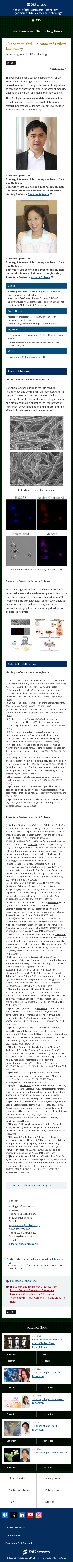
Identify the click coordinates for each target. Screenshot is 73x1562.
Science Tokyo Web (15, 1527)
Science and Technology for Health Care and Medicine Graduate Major (37, 1297)
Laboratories (30, 1280)
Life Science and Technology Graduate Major (34, 1286)
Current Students (13, 1535)
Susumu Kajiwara (40, 194)
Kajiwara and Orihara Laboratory (27, 356)
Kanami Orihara (42, 277)
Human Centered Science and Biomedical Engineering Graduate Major (32, 1291)
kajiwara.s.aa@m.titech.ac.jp (24, 1225)
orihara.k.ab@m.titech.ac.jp (24, 1243)
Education (15, 1280)
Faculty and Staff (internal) (19, 1542)
